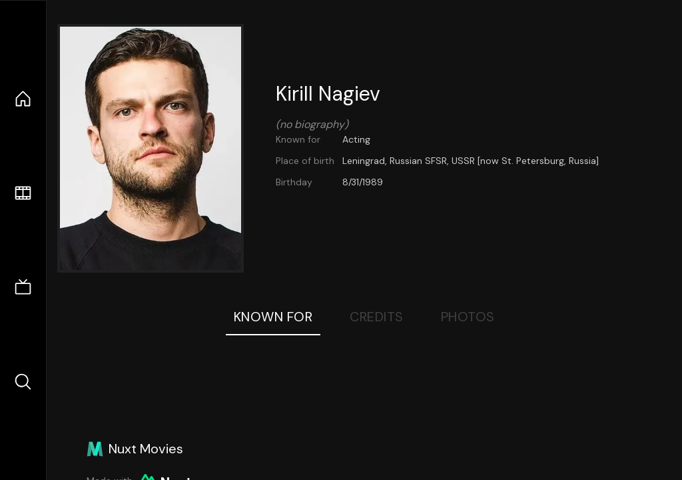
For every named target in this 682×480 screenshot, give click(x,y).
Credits (377, 316)
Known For (273, 316)
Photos (468, 316)
